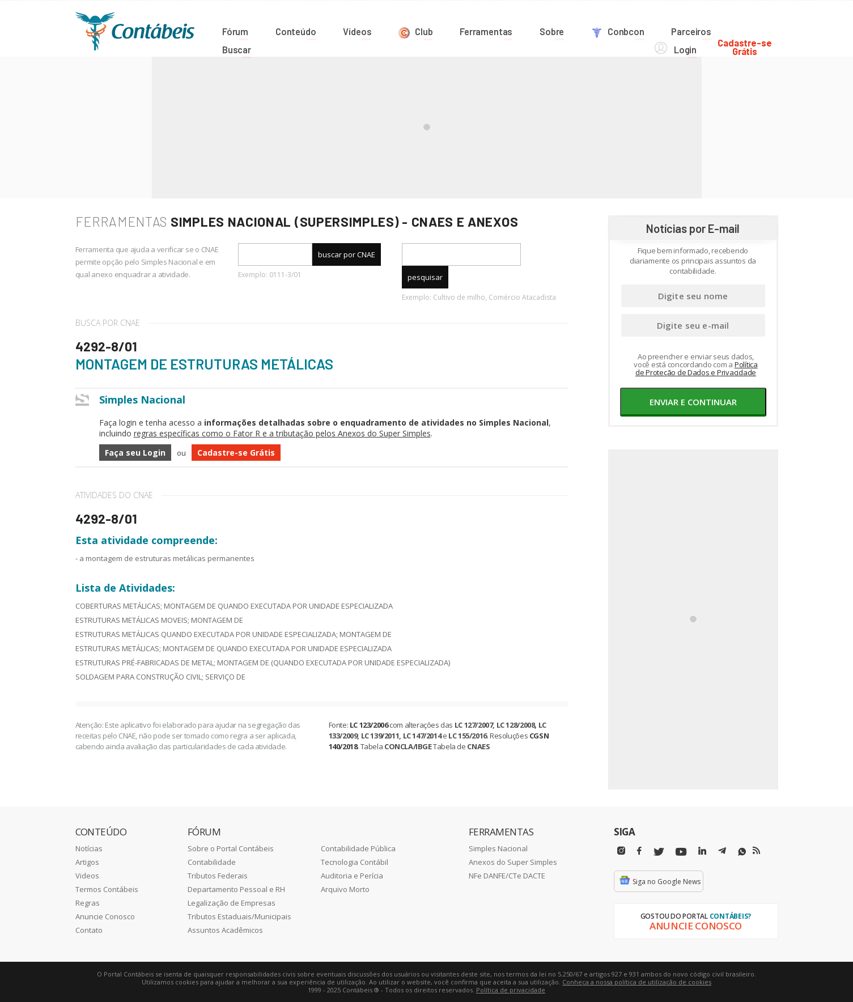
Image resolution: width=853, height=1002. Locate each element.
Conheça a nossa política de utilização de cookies (636, 981)
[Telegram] (722, 852)
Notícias (89, 848)
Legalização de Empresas (231, 902)
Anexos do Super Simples (513, 861)
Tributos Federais (218, 875)
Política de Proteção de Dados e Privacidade (696, 368)
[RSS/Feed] (756, 850)
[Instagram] (621, 850)
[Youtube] (681, 851)
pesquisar (425, 276)
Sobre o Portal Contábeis (231, 848)
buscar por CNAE (346, 254)
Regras (87, 902)
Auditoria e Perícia (352, 875)
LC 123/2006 (369, 724)
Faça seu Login (135, 452)
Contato (89, 929)
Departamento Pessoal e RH (236, 889)
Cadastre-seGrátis (751, 29)
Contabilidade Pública (358, 848)
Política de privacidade (510, 989)
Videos (87, 875)
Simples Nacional (498, 848)
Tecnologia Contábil (354, 861)
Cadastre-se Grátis (236, 452)
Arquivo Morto (345, 889)
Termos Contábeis (106, 889)
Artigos (87, 861)
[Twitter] (658, 851)
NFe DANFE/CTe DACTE (507, 875)
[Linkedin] (702, 850)
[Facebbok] (639, 850)
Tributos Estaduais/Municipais (239, 916)
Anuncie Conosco (105, 916)
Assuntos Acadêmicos (225, 929)
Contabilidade (212, 861)
